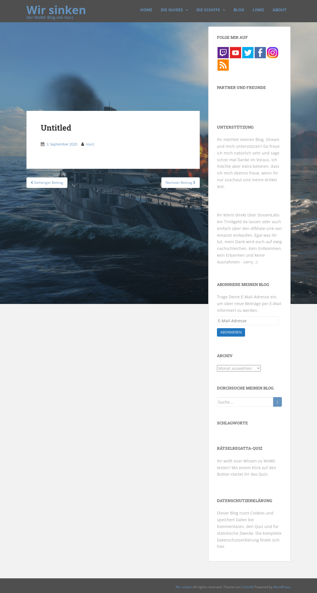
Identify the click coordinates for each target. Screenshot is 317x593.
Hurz (90, 144)
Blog (239, 9)
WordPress (282, 587)
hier (221, 546)
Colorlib (247, 587)
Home (146, 9)
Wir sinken (56, 7)
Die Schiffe (208, 9)
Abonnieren (231, 332)
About (279, 9)
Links (258, 9)
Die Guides (172, 9)
